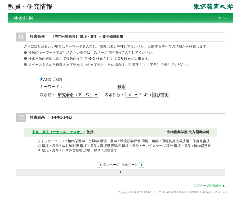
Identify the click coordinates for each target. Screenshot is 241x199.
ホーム (223, 18)
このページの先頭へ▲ (209, 185)
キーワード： (52, 86)
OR (57, 79)
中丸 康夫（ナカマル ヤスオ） (57, 132)
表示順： (69, 94)
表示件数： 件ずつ (129, 94)
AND (46, 79)
